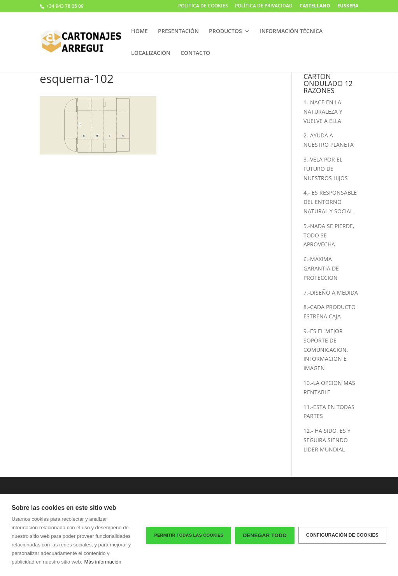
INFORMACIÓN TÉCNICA (291, 31)
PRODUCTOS (225, 31)
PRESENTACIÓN (178, 31)
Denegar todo (264, 535)
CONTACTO (195, 53)
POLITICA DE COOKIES (203, 6)
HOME (139, 31)
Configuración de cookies (342, 535)
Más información (102, 562)
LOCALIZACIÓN (150, 53)
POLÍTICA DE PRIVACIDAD (264, 6)
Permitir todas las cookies (188, 535)
